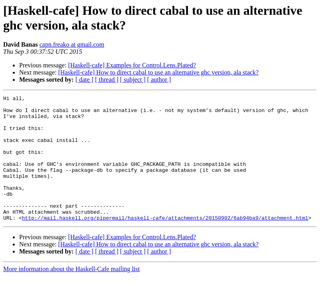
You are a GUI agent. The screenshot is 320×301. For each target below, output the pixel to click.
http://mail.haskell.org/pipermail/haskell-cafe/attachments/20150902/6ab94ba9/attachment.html (165, 242)
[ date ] (84, 79)
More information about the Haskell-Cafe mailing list (71, 294)
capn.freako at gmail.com (72, 44)
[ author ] (159, 79)
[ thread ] (107, 79)
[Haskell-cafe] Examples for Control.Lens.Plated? (132, 65)
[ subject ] (133, 79)
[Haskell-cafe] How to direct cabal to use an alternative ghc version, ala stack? (158, 72)
